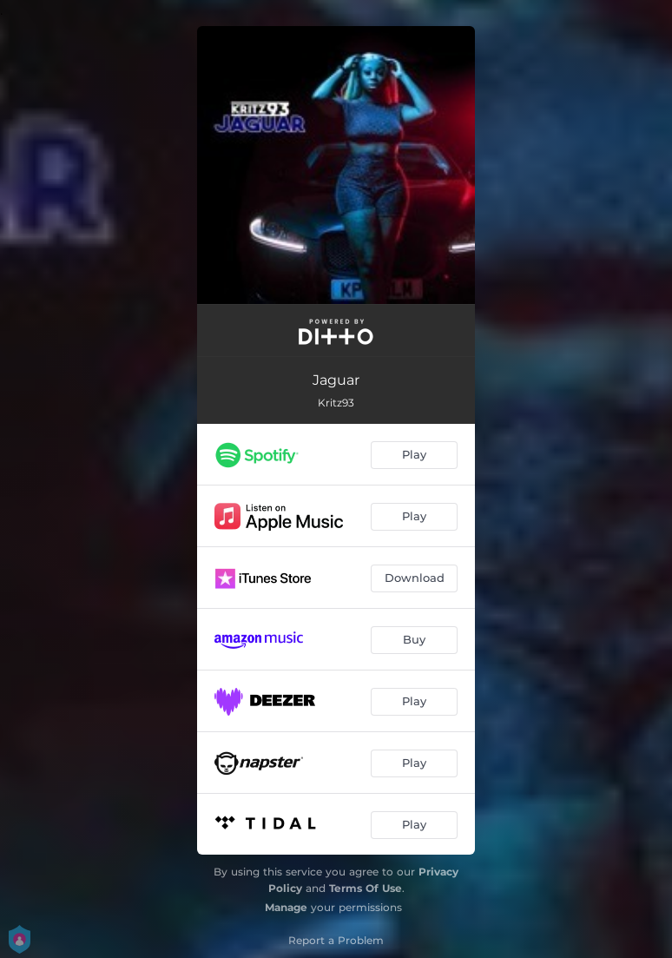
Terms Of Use (365, 888)
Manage (286, 907)
